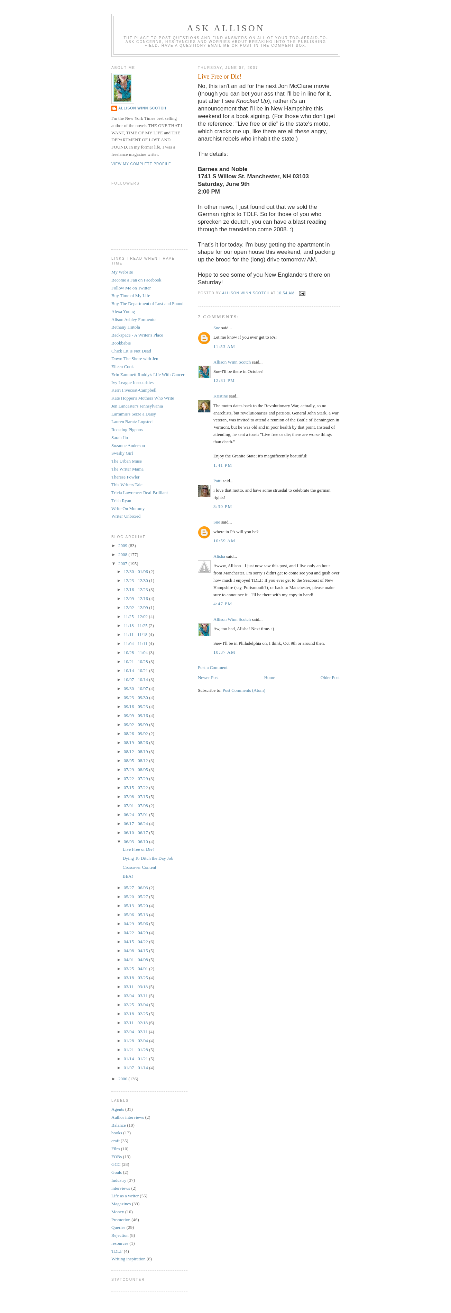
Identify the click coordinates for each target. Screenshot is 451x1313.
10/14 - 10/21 (136, 670)
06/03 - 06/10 (136, 841)
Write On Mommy (128, 508)
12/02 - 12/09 (136, 607)
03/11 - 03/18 (136, 986)
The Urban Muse (126, 461)
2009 (123, 545)
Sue (216, 327)
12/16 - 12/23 (136, 589)
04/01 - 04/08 (136, 959)
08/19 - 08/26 (136, 742)
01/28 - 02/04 (136, 1040)
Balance (118, 1125)
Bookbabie (121, 343)
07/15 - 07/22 (136, 787)
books (116, 1132)
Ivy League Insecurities (132, 382)
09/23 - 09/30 (136, 697)
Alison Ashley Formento (133, 319)
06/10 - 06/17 (136, 832)
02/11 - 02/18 (136, 1022)
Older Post (330, 677)
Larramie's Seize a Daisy (133, 414)
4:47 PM (222, 603)
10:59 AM (224, 540)
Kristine (220, 396)
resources (119, 1243)
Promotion (120, 1219)
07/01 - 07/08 (136, 805)
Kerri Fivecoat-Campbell (133, 390)
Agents (117, 1109)
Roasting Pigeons (127, 429)
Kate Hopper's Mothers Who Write (142, 398)
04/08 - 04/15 (136, 950)
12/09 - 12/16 (136, 598)
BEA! (127, 876)
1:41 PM (222, 465)
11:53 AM (224, 346)
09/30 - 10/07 (136, 688)
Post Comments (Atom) (244, 690)
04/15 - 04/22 (136, 941)
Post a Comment (213, 667)
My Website (122, 272)
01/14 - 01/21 (136, 1058)
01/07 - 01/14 (136, 1067)
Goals (116, 1172)
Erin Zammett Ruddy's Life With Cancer (147, 374)
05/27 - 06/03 (136, 887)
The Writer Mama (127, 469)
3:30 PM (222, 506)
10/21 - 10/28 (136, 661)
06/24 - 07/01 (136, 814)
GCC (116, 1164)
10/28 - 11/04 (136, 652)
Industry (118, 1180)
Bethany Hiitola (125, 327)
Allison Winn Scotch (232, 362)
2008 (123, 554)
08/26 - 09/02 (136, 733)
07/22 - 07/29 (136, 778)
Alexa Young (123, 311)
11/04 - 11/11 (136, 643)
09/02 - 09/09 (136, 724)
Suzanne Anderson (128, 445)
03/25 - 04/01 (136, 968)
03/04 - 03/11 (136, 995)
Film (115, 1148)
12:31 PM (224, 380)
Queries (118, 1227)
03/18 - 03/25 (136, 977)
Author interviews (127, 1117)
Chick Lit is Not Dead (131, 351)
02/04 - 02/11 (136, 1031)
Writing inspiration (128, 1258)
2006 (123, 1078)
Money (117, 1211)
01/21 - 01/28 (136, 1049)
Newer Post (208, 677)
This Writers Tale (126, 484)
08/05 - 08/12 (136, 760)
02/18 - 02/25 (136, 1013)
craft (115, 1140)
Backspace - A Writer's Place (137, 335)
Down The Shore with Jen (134, 358)
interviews (120, 1188)
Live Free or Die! (138, 849)
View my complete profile (141, 164)
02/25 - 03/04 (136, 1004)
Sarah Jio (119, 437)
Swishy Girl (122, 453)
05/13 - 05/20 (136, 905)
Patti (217, 480)
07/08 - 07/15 (136, 796)
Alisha (219, 556)
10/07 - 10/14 (136, 679)
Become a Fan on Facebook (136, 280)
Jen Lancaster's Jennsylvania (137, 406)
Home (269, 677)
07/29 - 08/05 (136, 769)
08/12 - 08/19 (136, 751)
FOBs (116, 1156)
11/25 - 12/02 (136, 616)
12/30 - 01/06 (136, 571)
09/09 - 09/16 (136, 715)
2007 (123, 563)
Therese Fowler (125, 477)
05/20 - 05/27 (136, 896)
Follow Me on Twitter (131, 288)
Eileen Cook (122, 366)
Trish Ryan (121, 500)
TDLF (117, 1251)
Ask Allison (226, 28)
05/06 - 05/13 (136, 914)
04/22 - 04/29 (136, 932)
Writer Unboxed (125, 516)
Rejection (120, 1235)
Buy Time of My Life (130, 295)
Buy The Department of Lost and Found (147, 303)
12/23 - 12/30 (136, 580)
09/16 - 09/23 (136, 706)
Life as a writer (125, 1195)
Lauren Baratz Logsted (132, 421)
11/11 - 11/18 (136, 634)
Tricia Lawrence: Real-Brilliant (139, 492)
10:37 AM (224, 652)
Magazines (121, 1203)
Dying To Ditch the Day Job (147, 858)
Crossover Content (139, 867)
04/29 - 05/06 (136, 923)
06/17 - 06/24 (136, 823)
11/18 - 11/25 (136, 625)
